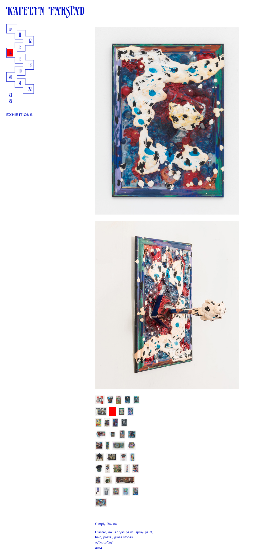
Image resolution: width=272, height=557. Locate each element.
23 (10, 96)
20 (10, 78)
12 (30, 41)
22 (29, 90)
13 (20, 47)
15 (20, 59)
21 (20, 84)
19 (20, 72)
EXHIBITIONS (19, 115)
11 (20, 35)
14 (10, 53)
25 (10, 102)
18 (30, 66)
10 (10, 29)
